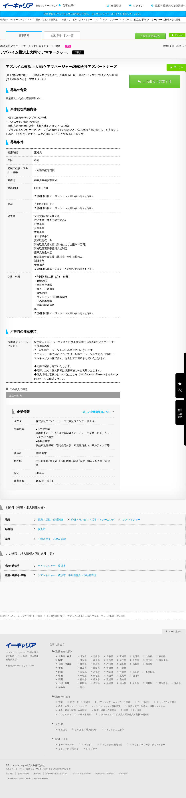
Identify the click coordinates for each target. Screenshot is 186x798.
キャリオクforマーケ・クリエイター (147, 744)
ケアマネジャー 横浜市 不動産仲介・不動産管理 (67, 575)
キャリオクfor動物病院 (111, 744)
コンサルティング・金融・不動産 (74, 714)
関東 (60, 660)
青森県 (96, 656)
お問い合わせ (23, 774)
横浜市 (41, 529)
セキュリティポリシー (81, 774)
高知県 (123, 679)
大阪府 (109, 672)
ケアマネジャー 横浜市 (52, 565)
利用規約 (37, 774)
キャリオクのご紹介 (114, 729)
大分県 (136, 683)
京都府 (96, 672)
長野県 (149, 664)
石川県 (109, 664)
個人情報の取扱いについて (57, 774)
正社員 (39, 616)
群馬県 (109, 660)
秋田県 (136, 656)
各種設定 (62, 729)
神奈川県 (163, 660)
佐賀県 (96, 683)
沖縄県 (177, 683)
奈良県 (136, 672)
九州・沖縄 (63, 683)
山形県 (149, 656)
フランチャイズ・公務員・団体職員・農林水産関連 (124, 714)
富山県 (96, 664)
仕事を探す (69, 5)
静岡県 (96, 668)
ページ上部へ (175, 631)
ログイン (138, 5)
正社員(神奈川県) (54, 616)
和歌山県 (150, 672)
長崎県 (109, 683)
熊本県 (123, 683)
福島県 (162, 656)
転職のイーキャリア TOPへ (21, 665)
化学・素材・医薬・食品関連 (72, 710)
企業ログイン (124, 774)
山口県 (136, 675)
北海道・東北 (64, 656)
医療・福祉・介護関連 (47, 19)
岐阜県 (83, 668)
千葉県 (136, 660)
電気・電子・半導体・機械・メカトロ (146, 706)
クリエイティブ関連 (166, 702)
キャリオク (87, 744)
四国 (60, 679)
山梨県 (136, 664)
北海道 (83, 656)
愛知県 (109, 668)
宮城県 (123, 656)
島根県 (96, 675)
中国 (60, 675)
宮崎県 (149, 683)
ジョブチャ (91, 748)
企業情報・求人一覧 (62, 35)
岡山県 (109, 675)
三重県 (123, 668)
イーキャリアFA (66, 744)
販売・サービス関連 (80, 702)
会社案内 (9, 774)
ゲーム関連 (143, 702)
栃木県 (96, 660)
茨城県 (83, 660)
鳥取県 (83, 675)
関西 (60, 672)
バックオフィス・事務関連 (107, 706)
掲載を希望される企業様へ (170, 5)
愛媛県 (109, 679)
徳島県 (83, 679)
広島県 (123, 675)
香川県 (96, 679)
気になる (179, 35)
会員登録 (116, 5)
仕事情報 (24, 35)
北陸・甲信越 (64, 664)
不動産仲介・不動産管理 (52, 539)
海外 (82, 687)
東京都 (149, 660)
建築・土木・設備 (132, 710)
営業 (60, 702)
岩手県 (109, 656)
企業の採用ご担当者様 (105, 774)
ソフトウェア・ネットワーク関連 (114, 702)
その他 (61, 687)
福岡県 (83, 683)
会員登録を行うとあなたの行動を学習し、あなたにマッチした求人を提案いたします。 (93, 13)
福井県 (123, 664)
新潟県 (83, 664)
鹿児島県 (163, 683)
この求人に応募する (150, 36)
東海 (60, 668)
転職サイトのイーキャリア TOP (16, 19)
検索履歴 (180, 415)
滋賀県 (83, 672)
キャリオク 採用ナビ (68, 748)
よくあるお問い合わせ (85, 729)
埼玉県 (123, 660)
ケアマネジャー (110, 19)
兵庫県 (123, 672)
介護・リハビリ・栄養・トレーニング (80, 19)
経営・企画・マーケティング (72, 706)
